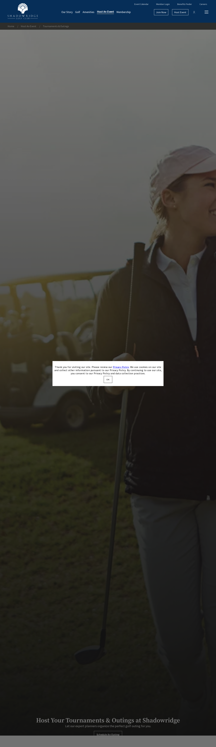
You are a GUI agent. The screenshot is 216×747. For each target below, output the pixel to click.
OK (108, 379)
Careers (203, 4)
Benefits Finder (184, 4)
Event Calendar (141, 4)
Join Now (161, 12)
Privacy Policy (121, 367)
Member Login (163, 4)
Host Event (180, 12)
